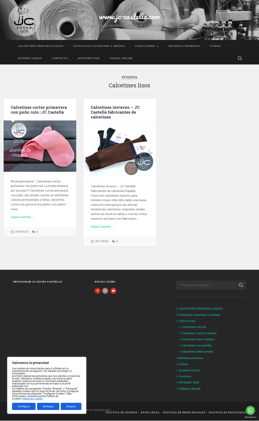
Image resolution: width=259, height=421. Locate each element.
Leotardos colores (193, 327)
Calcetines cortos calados (199, 333)
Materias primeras (184, 46)
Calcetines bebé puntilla (197, 352)
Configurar (24, 406)
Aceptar (71, 406)
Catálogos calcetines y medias (99, 46)
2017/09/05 (101, 241)
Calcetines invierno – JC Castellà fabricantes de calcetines (115, 112)
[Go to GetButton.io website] (250, 417)
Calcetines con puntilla (196, 346)
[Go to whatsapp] (250, 410)
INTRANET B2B (88, 58)
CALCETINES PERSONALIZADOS (40, 46)
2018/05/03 (21, 231)
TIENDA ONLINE (121, 58)
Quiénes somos (30, 58)
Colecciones (145, 46)
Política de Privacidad (227, 412)
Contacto (60, 58)
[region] (46, 385)
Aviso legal (150, 412)
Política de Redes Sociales (184, 412)
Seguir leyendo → (23, 217)
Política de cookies (32, 398)
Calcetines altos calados (198, 339)
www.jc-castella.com (129, 16)
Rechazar (48, 406)
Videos (215, 46)
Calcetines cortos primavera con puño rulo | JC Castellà (39, 109)
